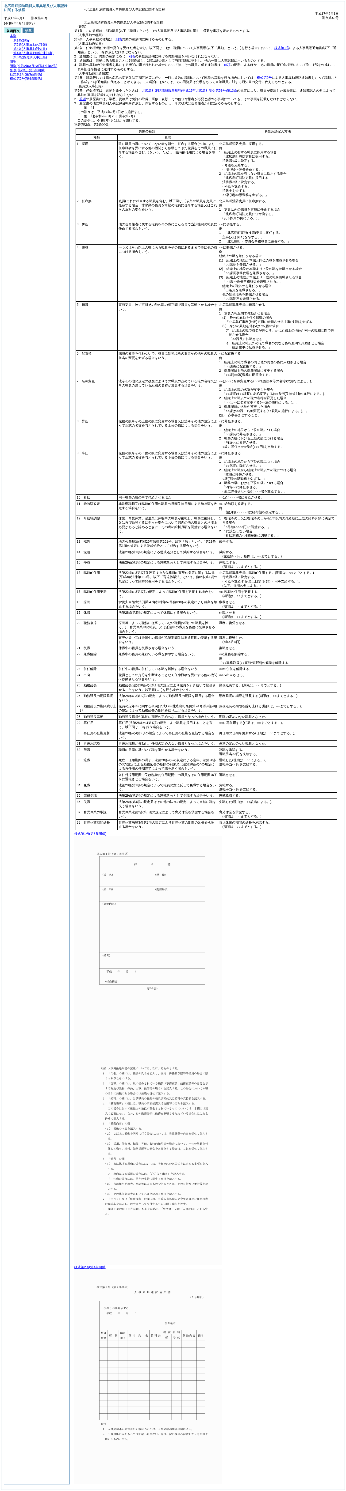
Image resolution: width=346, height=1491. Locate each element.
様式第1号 (281, 48)
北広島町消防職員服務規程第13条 (189, 90)
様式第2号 (264, 77)
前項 (227, 65)
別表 (118, 39)
